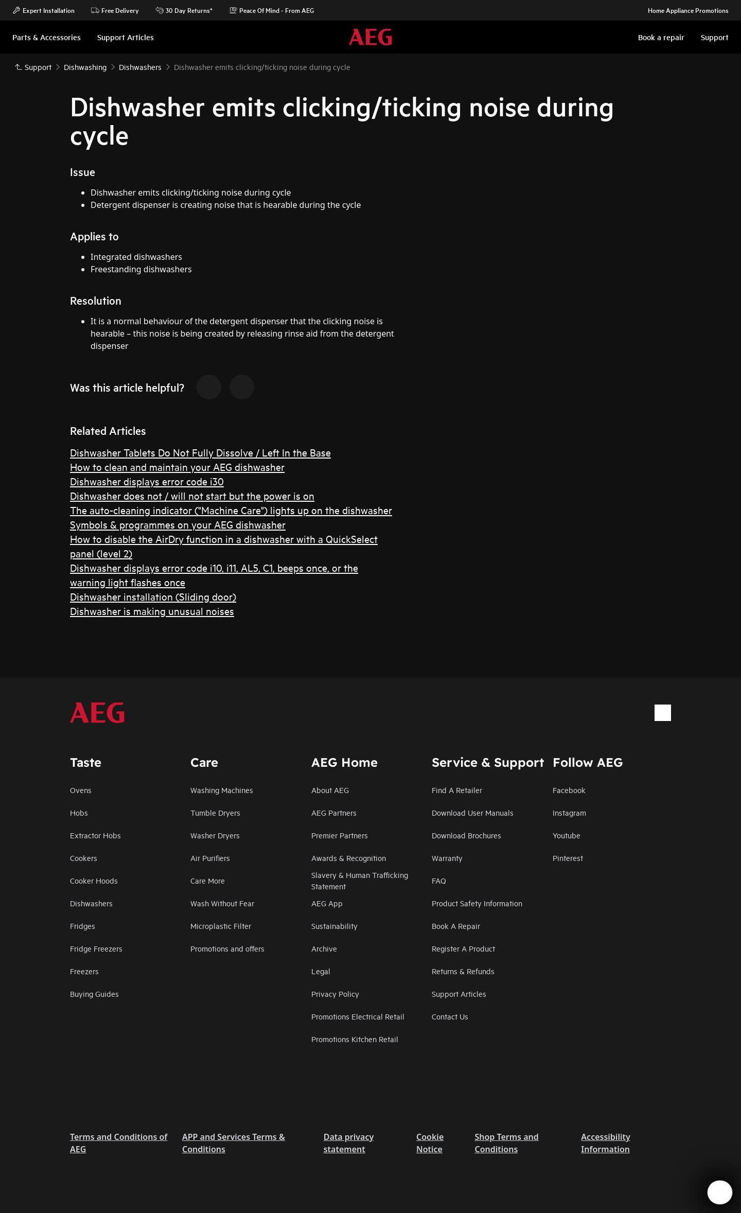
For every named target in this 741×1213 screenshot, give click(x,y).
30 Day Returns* (184, 10)
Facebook (569, 790)
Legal (320, 971)
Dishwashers (91, 903)
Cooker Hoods (94, 880)
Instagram (569, 812)
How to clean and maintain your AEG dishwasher (177, 466)
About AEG (330, 790)
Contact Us (450, 1016)
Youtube (566, 835)
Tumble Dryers (215, 812)
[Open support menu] (720, 1192)
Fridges (82, 925)
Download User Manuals (473, 812)
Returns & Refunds (463, 971)
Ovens (81, 790)
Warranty (447, 858)
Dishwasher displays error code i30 (147, 480)
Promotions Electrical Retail (357, 1016)
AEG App (327, 903)
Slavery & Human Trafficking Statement (359, 880)
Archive (324, 948)
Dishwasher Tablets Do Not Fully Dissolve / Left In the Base (200, 452)
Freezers (84, 971)
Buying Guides (94, 993)
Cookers (83, 858)
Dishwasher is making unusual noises (152, 610)
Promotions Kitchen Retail (354, 1039)
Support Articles (459, 993)
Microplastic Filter (220, 925)
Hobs (79, 812)
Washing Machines (221, 790)
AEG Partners (334, 812)
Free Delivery (115, 10)
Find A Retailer (457, 790)
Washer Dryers (215, 835)
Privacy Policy (335, 993)
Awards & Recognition (348, 858)
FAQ (439, 880)
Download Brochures (466, 835)
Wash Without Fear (222, 903)
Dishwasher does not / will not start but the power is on (192, 495)
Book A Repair (456, 925)
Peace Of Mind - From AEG (271, 10)
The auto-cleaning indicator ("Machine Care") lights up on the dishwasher (231, 509)
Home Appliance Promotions (683, 10)
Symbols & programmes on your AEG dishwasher (178, 524)
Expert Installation (43, 10)
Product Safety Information (477, 903)
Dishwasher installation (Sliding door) (153, 596)
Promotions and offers (227, 948)
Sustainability (334, 925)
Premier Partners (339, 835)
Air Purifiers (210, 858)
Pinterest (568, 858)
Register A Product (463, 948)
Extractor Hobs (95, 835)
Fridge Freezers (96, 948)
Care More (207, 880)
